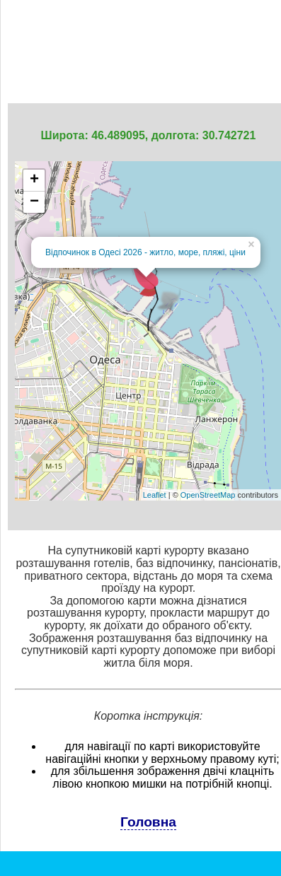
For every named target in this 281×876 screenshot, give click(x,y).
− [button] (34, 202)
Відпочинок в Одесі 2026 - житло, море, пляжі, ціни (145, 252)
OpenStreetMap (208, 495)
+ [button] (34, 180)
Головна (148, 821)
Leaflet (154, 495)
